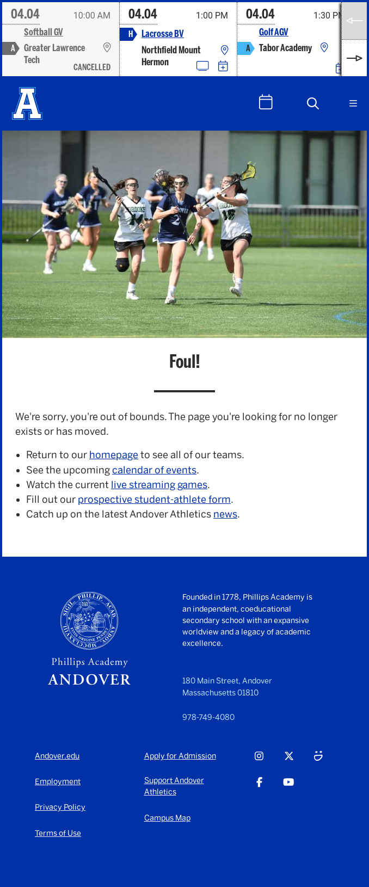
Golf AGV (273, 32)
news (225, 514)
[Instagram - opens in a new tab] (259, 762)
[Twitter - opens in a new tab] (289, 762)
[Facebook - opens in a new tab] (259, 788)
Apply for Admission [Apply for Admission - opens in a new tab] (180, 756)
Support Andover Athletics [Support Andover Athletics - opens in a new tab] (174, 786)
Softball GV (43, 32)
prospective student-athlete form (154, 500)
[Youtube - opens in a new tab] (288, 788)
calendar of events (154, 470)
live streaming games (159, 485)
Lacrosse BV (163, 34)
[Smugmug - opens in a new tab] (318, 762)
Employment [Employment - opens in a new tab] (58, 781)
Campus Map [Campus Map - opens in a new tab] (167, 818)
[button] (313, 103)
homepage (113, 455)
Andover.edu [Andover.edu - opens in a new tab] (57, 756)
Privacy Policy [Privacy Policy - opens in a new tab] (60, 807)
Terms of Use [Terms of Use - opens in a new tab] (58, 833)
